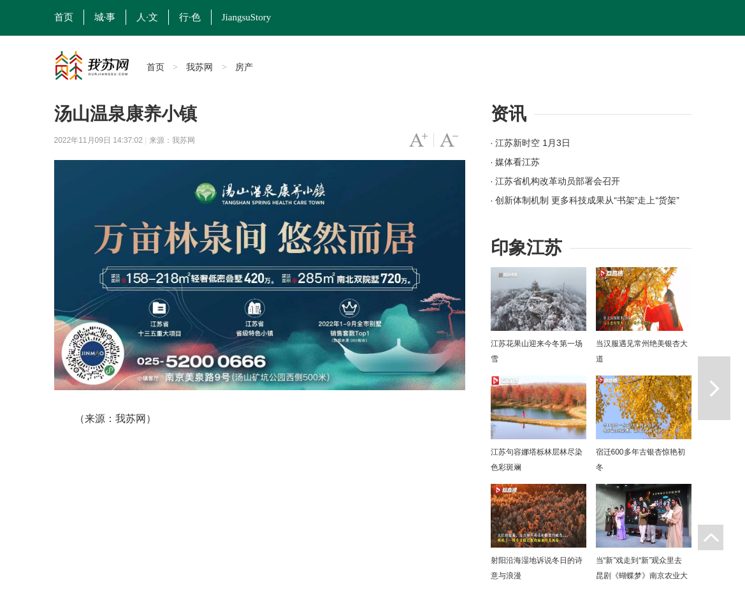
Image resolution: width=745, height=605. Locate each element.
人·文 (147, 17)
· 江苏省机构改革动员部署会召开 (556, 181)
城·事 (105, 17)
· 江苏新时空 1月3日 (530, 143)
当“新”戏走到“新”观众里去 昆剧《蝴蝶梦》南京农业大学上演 (642, 575)
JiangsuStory (246, 17)
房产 (244, 67)
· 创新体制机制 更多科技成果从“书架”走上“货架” (585, 200)
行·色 (190, 17)
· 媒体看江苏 (515, 162)
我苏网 (199, 67)
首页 (63, 17)
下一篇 (714, 388)
